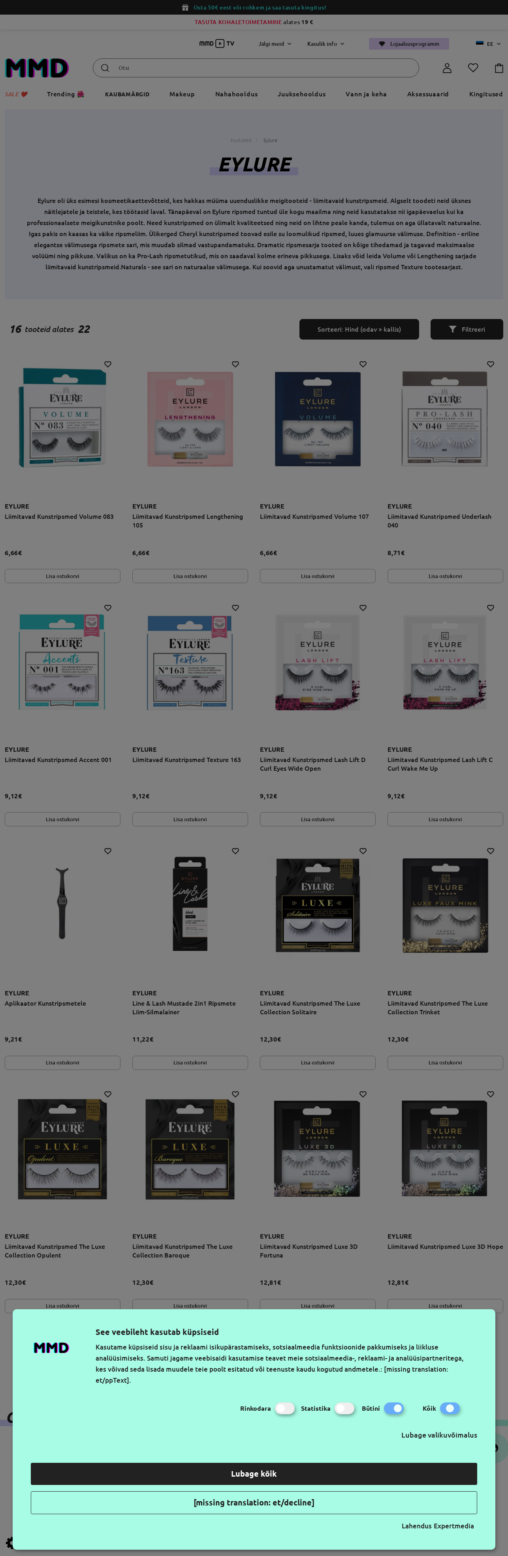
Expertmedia (454, 1526)
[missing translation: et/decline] (254, 1502)
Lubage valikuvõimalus (439, 1435)
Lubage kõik (254, 1473)
